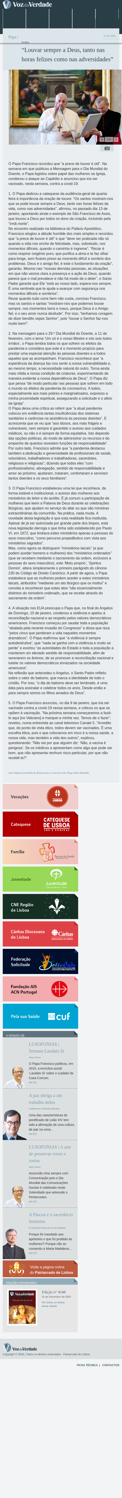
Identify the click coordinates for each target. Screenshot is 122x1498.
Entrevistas (14, 23)
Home (14, 13)
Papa (83, 13)
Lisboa (37, 13)
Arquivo (60, 23)
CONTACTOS (110, 1365)
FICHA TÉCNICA (87, 1365)
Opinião (84, 23)
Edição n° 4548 (54, 1292)
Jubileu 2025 (60, 13)
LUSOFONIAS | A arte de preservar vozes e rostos (50, 1153)
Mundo (107, 13)
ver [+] (32, 1082)
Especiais (37, 23)
